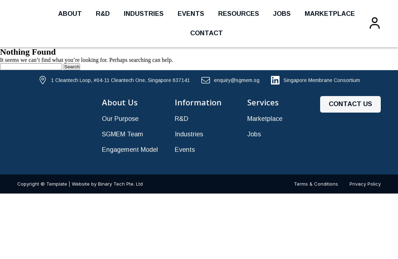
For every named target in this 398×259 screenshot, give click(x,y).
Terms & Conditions (316, 184)
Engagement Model (130, 149)
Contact (206, 33)
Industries (144, 13)
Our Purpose (120, 118)
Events (191, 13)
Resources (238, 13)
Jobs (282, 13)
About (70, 13)
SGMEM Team (122, 134)
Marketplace (330, 13)
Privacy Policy (365, 184)
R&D (103, 13)
